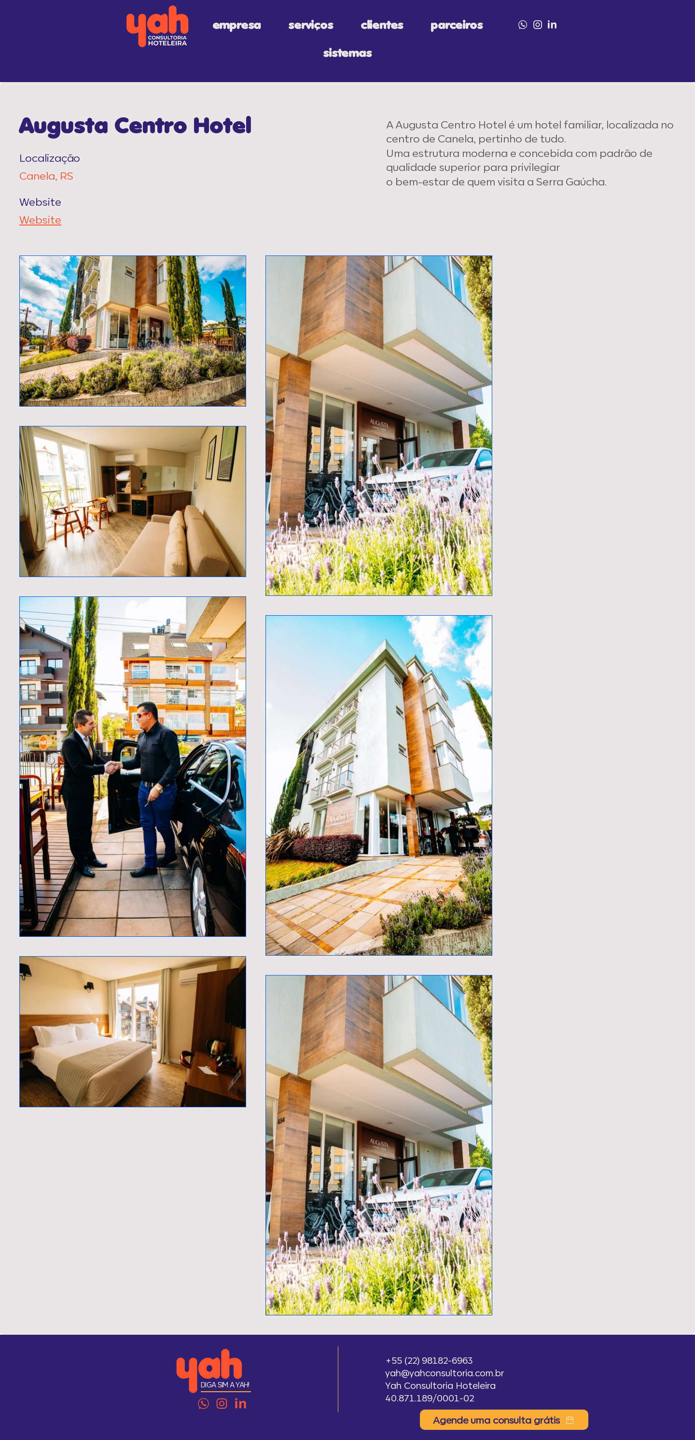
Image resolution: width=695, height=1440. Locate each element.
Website (40, 219)
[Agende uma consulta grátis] (504, 1420)
